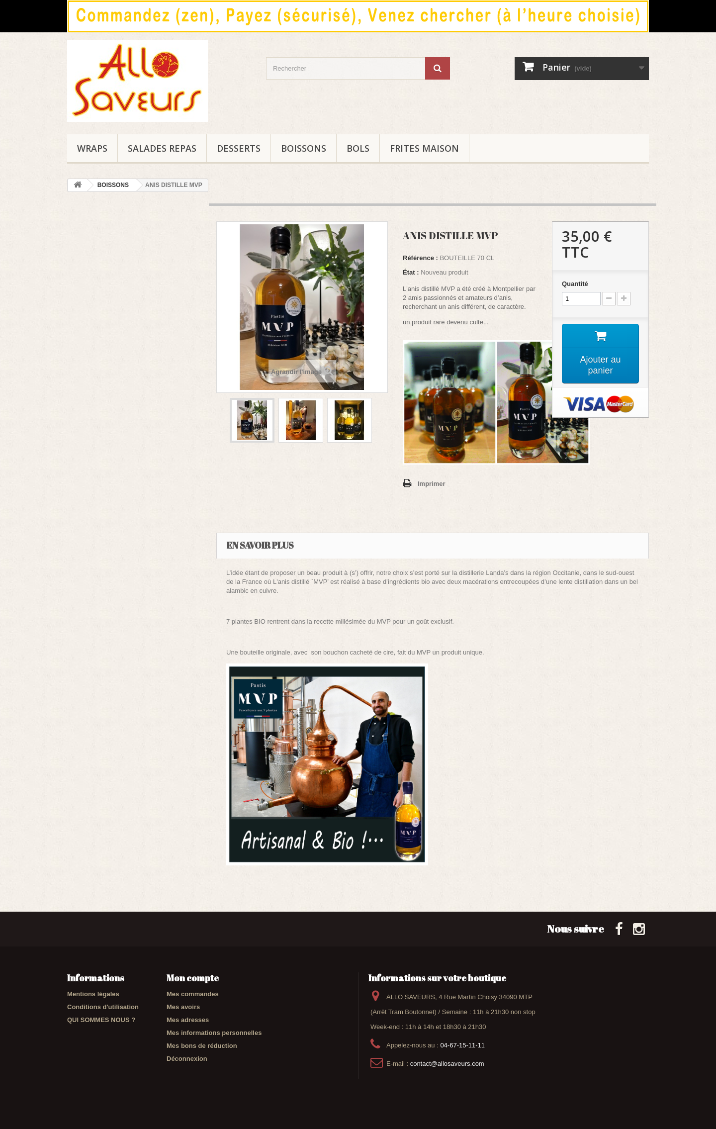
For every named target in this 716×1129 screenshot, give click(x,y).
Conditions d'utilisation (103, 1007)
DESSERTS (239, 148)
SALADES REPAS (162, 148)
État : (411, 272)
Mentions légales (93, 994)
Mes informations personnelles (214, 1032)
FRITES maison (424, 148)
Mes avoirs (183, 1007)
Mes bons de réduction (202, 1045)
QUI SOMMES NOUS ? (101, 1020)
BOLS (358, 148)
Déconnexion (187, 1058)
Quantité (575, 283)
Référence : (420, 258)
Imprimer (432, 483)
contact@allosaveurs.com (447, 1063)
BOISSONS (303, 148)
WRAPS (92, 148)
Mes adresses (188, 1020)
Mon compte (193, 978)
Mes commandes (193, 994)
